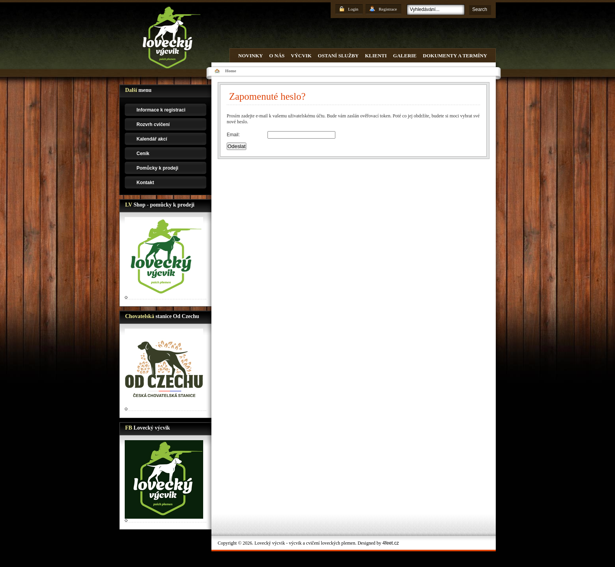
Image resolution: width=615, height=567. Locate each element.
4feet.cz (390, 543)
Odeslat (236, 146)
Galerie (405, 56)
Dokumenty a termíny (455, 56)
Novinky (250, 56)
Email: (233, 134)
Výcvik (301, 56)
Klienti (376, 56)
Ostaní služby (338, 56)
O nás (276, 56)
